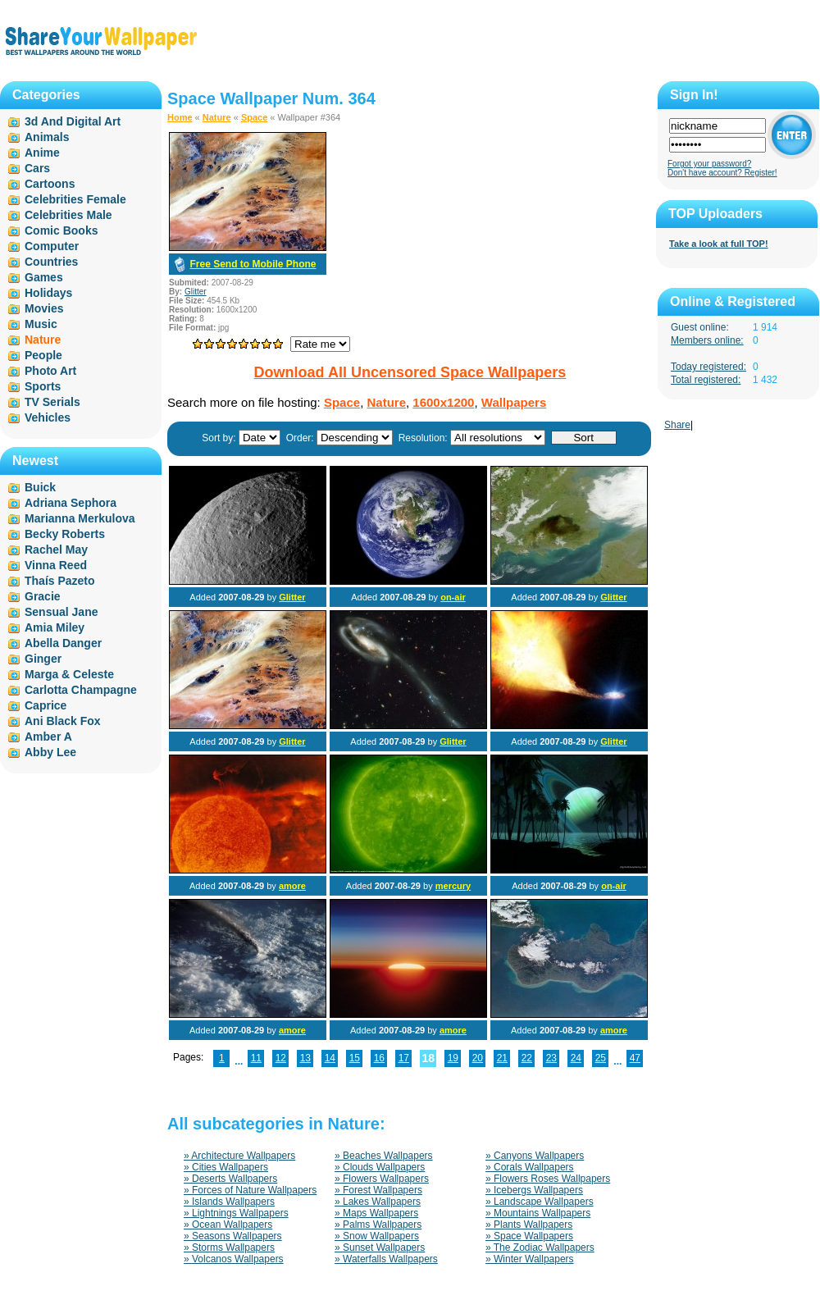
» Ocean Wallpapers (228, 1224)
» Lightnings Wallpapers (236, 1213)
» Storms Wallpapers (229, 1247)
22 (527, 1058)
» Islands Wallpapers (229, 1201)
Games (44, 277)
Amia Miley (54, 627)
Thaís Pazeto (60, 580)
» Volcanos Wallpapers (234, 1259)
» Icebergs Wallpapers (534, 1190)
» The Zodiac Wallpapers (539, 1247)
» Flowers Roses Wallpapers (547, 1178)
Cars (37, 168)
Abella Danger (63, 643)
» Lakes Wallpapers (378, 1201)
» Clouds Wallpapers (380, 1167)
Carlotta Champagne (81, 689)
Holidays (48, 292)
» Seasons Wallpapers (233, 1236)
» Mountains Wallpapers (537, 1213)
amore (292, 886)
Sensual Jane (61, 611)
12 (281, 1058)
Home (180, 117)
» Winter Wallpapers (529, 1259)
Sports (43, 386)
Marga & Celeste (69, 674)
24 (576, 1058)
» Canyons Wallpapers (534, 1155)
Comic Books (61, 230)
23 (551, 1058)
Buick (40, 487)
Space (254, 117)
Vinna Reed (56, 565)
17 (404, 1058)
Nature (217, 117)
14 (330, 1058)
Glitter (195, 291)
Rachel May (56, 549)
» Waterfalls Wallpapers (386, 1259)
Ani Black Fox (63, 721)
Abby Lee (50, 752)
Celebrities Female (75, 199)
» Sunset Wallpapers (380, 1247)
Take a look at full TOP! (718, 244)
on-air (453, 597)
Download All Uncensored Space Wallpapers (410, 372)
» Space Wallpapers (529, 1236)
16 (379, 1058)
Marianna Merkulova (80, 518)
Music (41, 324)
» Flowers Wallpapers (382, 1178)
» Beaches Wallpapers (384, 1155)
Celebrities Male (68, 214)
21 (502, 1058)
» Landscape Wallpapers (539, 1201)
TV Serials (52, 401)
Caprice (45, 705)
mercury (453, 886)
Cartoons (50, 183)
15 (354, 1058)
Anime (42, 152)
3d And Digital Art (73, 121)
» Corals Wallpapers (529, 1167)
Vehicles (48, 417)
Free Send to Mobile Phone (252, 264)
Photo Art (50, 370)
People (43, 355)
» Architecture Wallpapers (239, 1155)
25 (600, 1058)
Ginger (43, 658)
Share (677, 425)
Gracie (43, 596)
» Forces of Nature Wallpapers (250, 1190)
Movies (44, 308)
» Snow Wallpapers (377, 1236)
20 (477, 1058)
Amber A (48, 736)
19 (453, 1058)
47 (635, 1058)
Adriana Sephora (70, 502)
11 (256, 1058)
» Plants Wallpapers (528, 1224)
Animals (47, 137)
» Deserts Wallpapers (230, 1178)
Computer (52, 246)
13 (305, 1058)
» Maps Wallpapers (376, 1213)
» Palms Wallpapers (378, 1224)
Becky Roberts (65, 534)
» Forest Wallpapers (378, 1190)
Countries (51, 261)
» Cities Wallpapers (226, 1167)
